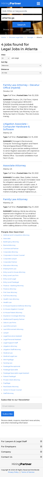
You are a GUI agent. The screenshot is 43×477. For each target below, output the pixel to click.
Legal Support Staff (10, 343)
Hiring (11, 3)
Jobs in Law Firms (9, 322)
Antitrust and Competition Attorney (16, 235)
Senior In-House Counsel (12, 390)
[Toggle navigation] (38, 3)
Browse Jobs (8, 30)
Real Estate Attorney (11, 386)
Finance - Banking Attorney (13, 285)
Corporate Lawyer (10, 259)
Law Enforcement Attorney (13, 329)
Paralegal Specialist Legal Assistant (16, 373)
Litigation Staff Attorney (12, 349)
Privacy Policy (13, 472)
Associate (7, 238)
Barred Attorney (9, 245)
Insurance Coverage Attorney (14, 316)
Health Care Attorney (11, 299)
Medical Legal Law (10, 356)
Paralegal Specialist (10, 370)
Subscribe (8, 414)
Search (21, 24)
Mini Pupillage (8, 360)
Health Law (7, 302)
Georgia (30, 37)
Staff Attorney (8, 393)
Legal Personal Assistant (12, 339)
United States (34, 32)
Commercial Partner (11, 248)
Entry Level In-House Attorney (14, 272)
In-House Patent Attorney (12, 312)
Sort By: (4, 62)
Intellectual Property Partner (14, 319)
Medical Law (8, 353)
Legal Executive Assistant (12, 336)
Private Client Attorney (11, 380)
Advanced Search (33, 30)
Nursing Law (7, 363)
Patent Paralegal (9, 376)
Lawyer (6, 333)
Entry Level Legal (9, 279)
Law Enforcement (10, 326)
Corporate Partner (10, 262)
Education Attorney (10, 265)
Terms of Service (27, 472)
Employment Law (9, 269)
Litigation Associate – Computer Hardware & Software (16, 127)
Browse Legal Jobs (16, 37)
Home (3, 37)
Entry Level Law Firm (10, 275)
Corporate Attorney (10, 252)
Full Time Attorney (10, 296)
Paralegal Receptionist (11, 366)
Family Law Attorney (15, 199)
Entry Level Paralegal (11, 282)
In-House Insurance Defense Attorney (17, 306)
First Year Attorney (10, 292)
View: (3, 55)
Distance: (5, 69)
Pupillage (6, 383)
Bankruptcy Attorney (11, 242)
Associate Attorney (14, 165)
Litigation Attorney (10, 346)
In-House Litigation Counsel (13, 309)
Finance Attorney (9, 289)
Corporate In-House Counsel (14, 255)
